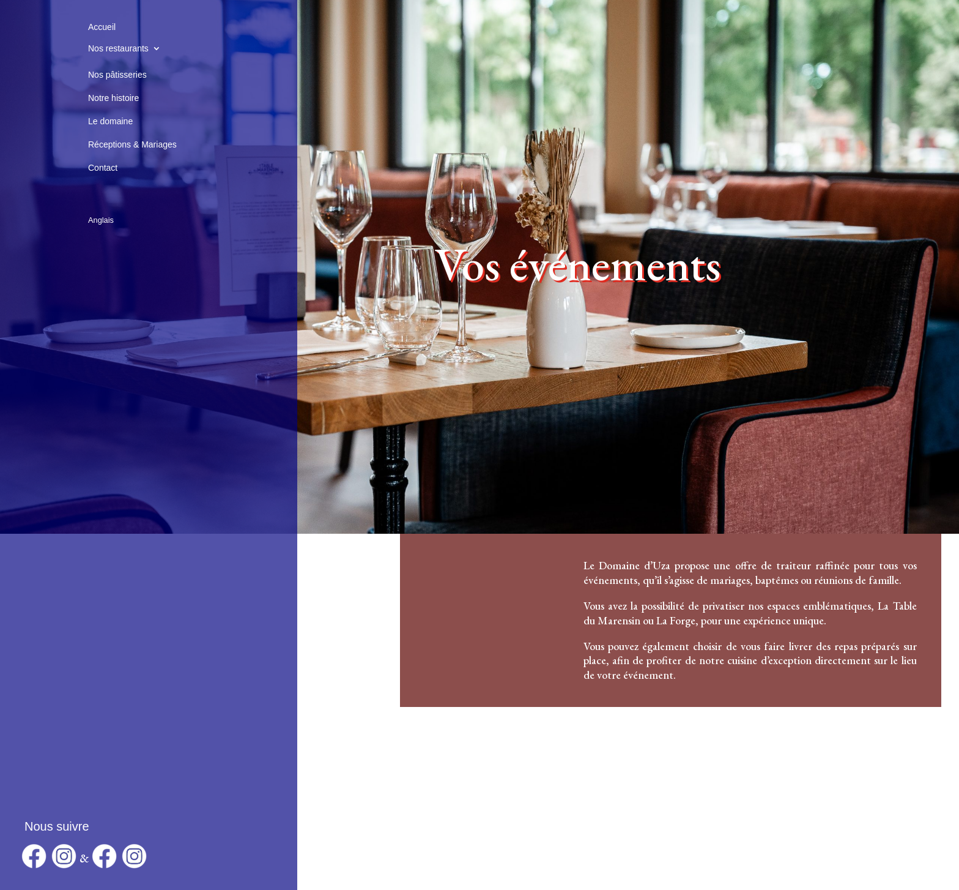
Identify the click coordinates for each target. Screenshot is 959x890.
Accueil (102, 27)
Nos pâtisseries (117, 75)
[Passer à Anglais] (101, 205)
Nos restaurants (118, 48)
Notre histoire (113, 98)
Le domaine (110, 121)
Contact (102, 168)
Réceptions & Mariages (132, 144)
